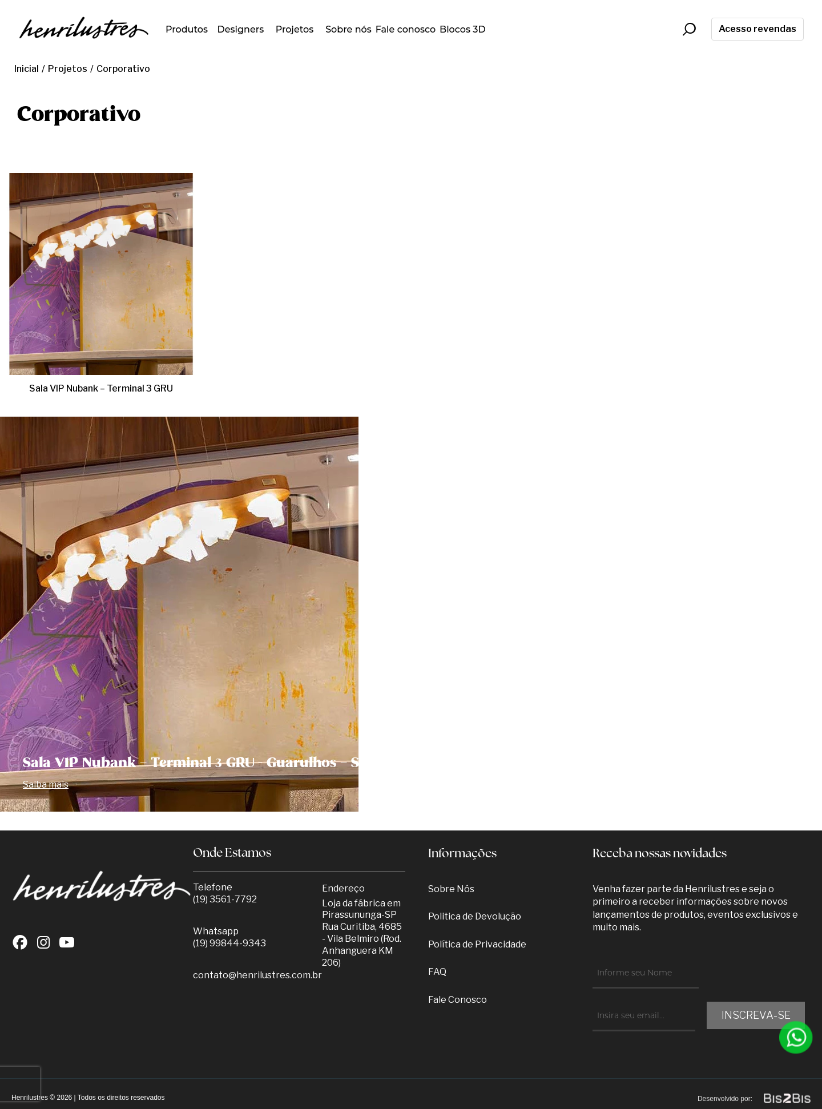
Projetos (295, 29)
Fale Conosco (457, 999)
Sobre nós (348, 29)
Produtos (187, 29)
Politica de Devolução (474, 916)
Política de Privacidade (477, 944)
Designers (240, 29)
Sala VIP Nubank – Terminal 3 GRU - (195, 763)
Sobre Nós (451, 889)
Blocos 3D (463, 29)
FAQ (437, 971)
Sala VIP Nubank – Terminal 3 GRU (101, 388)
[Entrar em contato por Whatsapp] (796, 1037)
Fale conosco (406, 29)
